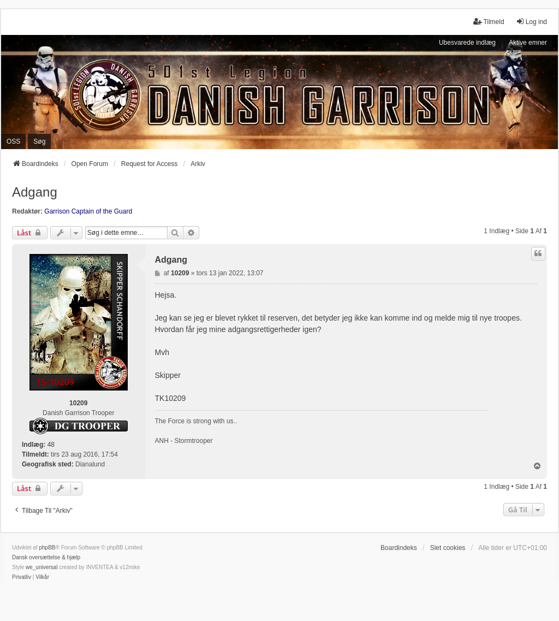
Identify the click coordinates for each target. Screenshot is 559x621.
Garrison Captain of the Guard (88, 211)
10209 (78, 403)
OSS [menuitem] (13, 141)
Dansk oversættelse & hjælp (46, 557)
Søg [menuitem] (39, 141)
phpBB (47, 548)
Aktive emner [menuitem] (528, 42)
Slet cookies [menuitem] (448, 548)
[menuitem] (21, 577)
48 (51, 444)
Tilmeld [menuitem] (488, 21)
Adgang (34, 192)
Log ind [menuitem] (531, 21)
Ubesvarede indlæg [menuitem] (467, 42)
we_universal (41, 567)
